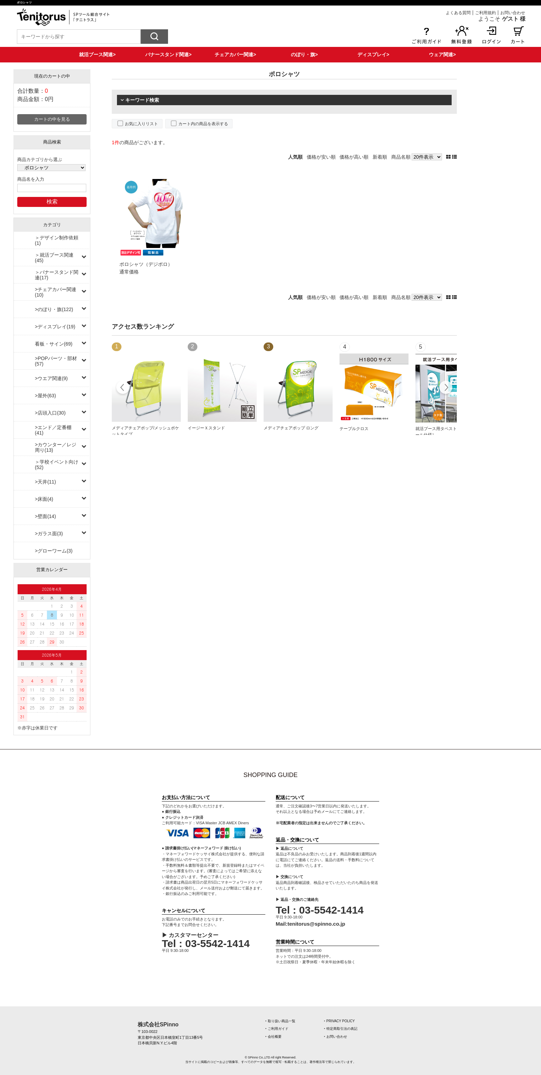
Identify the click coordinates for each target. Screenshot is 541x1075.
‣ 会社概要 (273, 1036)
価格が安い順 (321, 157)
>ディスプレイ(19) (55, 326)
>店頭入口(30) (50, 413)
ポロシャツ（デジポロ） (146, 264)
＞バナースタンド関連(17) (56, 274)
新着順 (380, 157)
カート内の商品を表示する (203, 123)
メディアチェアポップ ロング (291, 428)
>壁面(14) (45, 516)
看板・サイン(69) (53, 344)
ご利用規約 (485, 12)
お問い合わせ (512, 12)
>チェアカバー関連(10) (55, 292)
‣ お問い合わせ (335, 1036)
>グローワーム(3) (53, 551)
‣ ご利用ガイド (276, 1029)
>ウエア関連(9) (51, 378)
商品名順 (401, 157)
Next (445, 388)
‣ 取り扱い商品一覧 (280, 1021)
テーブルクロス (354, 428)
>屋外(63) (45, 395)
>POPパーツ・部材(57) (56, 361)
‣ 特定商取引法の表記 (340, 1029)
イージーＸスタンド (206, 428)
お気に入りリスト (141, 123)
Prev (123, 388)
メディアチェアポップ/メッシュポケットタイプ (145, 431)
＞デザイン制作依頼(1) (56, 240)
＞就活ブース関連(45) (54, 257)
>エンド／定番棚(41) (53, 430)
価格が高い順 (354, 157)
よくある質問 (458, 12)
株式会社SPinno (158, 1024)
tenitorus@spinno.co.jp (316, 924)
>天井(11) (45, 482)
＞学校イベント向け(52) (56, 464)
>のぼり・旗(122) (54, 309)
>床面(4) (44, 499)
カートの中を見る (52, 119)
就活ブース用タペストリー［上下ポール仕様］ (448, 431)
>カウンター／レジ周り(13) (55, 447)
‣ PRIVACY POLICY (339, 1021)
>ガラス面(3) (49, 533)
